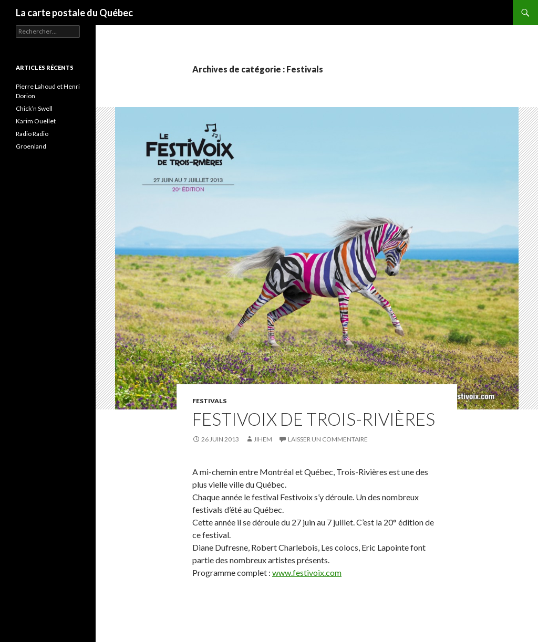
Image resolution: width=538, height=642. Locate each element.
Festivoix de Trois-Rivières (313, 418)
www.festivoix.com (307, 572)
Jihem (263, 439)
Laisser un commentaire (328, 439)
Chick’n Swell (34, 108)
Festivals (209, 401)
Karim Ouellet (36, 121)
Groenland (31, 146)
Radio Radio (32, 134)
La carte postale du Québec (74, 12)
